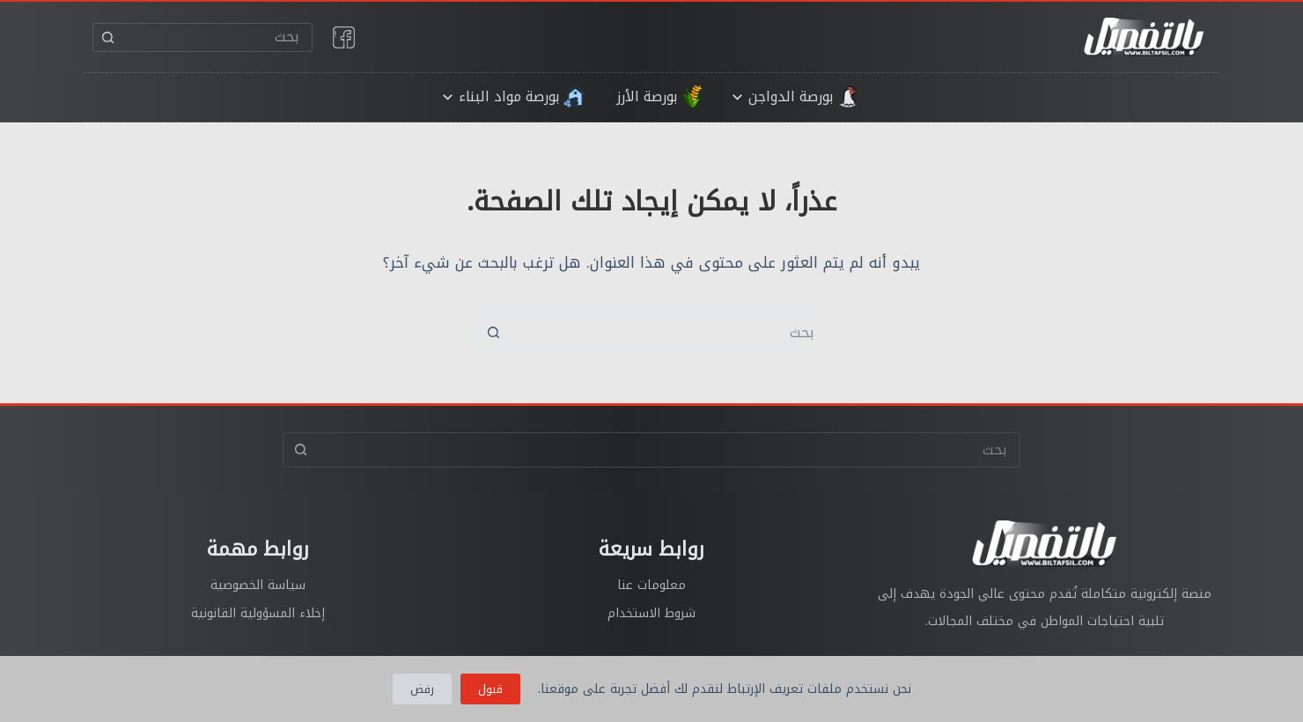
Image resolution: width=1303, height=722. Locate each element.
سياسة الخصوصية (258, 585)
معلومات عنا (651, 585)
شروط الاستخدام (651, 613)
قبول (490, 689)
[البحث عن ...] (217, 37)
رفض (422, 689)
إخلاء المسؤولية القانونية (258, 613)
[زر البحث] (106, 37)
